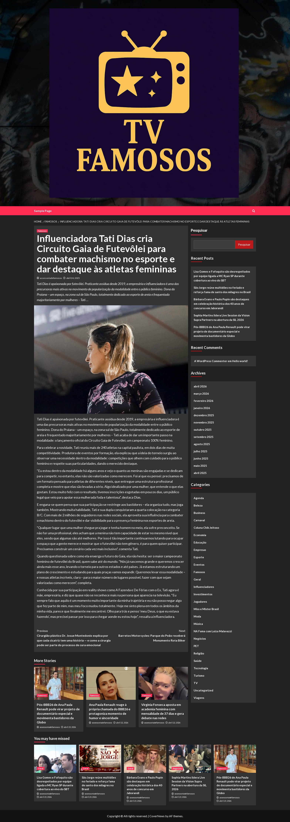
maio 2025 (200, 465)
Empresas (200, 549)
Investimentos (203, 594)
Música (198, 623)
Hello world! (240, 361)
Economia (200, 535)
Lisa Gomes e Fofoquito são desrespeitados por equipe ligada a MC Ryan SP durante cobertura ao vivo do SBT (222, 276)
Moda (197, 616)
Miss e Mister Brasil (206, 609)
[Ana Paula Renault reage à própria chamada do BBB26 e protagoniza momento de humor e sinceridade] (111, 683)
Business (199, 512)
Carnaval (199, 520)
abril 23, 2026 (70, 727)
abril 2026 (200, 386)
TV (196, 683)
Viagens (199, 697)
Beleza (198, 505)
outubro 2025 (203, 429)
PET (196, 646)
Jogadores (200, 601)
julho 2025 (200, 451)
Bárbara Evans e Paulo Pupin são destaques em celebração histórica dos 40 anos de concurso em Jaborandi (221, 304)
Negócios (200, 638)
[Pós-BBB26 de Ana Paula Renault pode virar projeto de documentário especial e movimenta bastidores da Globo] (58, 683)
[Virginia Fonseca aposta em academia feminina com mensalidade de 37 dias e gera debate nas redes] (163, 683)
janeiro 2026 (202, 408)
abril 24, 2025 (73, 278)
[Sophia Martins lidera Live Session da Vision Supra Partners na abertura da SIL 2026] (190, 759)
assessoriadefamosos (51, 278)
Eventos (199, 564)
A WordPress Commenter (210, 361)
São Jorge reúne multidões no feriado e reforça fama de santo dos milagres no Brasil (222, 290)
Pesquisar (199, 230)
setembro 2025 (203, 436)
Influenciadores (204, 586)
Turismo (199, 675)
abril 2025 (200, 473)
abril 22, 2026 (122, 722)
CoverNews (157, 816)
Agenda (199, 498)
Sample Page (43, 210)
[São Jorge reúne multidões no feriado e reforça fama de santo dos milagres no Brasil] (100, 759)
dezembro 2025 (204, 415)
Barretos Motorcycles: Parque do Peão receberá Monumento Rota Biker (148, 635)
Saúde (198, 660)
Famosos (199, 572)
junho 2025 (201, 458)
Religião (199, 653)
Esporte (199, 557)
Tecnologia (201, 668)
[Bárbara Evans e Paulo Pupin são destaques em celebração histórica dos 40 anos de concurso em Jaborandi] (145, 759)
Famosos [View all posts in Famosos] (42, 231)
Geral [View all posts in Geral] (40, 768)
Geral (197, 579)
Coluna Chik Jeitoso (206, 527)
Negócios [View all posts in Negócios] (177, 768)
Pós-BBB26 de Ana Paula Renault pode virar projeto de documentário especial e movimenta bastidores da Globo (58, 713)
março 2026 (201, 393)
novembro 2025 (204, 422)
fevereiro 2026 (203, 400)
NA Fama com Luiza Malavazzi (213, 631)
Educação (200, 542)
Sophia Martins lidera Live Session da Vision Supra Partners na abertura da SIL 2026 (222, 317)
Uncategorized (203, 690)
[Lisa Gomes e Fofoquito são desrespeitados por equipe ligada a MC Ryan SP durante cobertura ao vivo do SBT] (55, 759)
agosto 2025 (202, 444)
